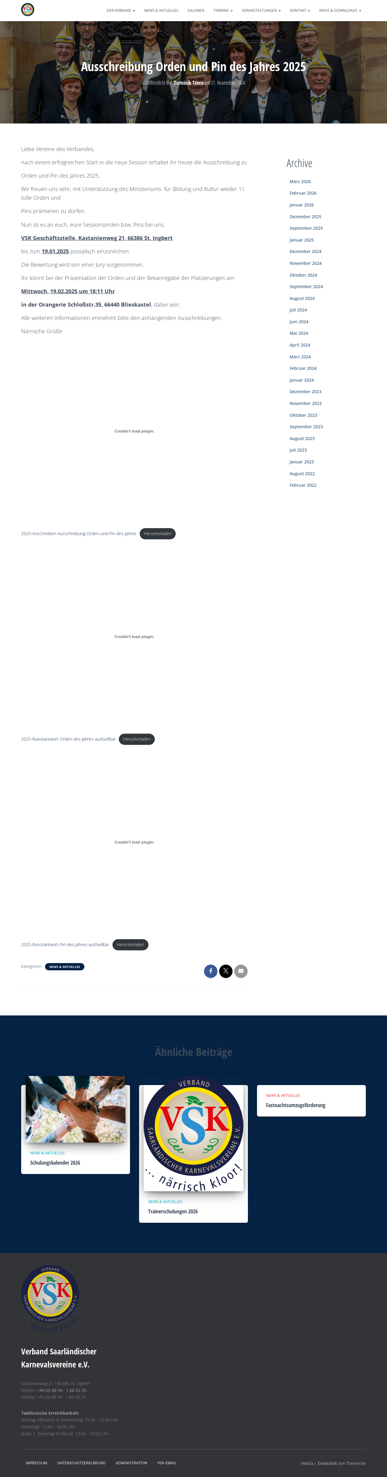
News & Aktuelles (161, 10)
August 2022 (302, 473)
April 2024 (300, 345)
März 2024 (300, 357)
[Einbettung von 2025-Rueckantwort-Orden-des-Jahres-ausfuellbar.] (134, 637)
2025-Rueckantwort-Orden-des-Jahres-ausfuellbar (68, 739)
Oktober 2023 (303, 415)
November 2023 (306, 403)
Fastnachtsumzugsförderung (295, 1105)
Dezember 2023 (305, 391)
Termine (223, 10)
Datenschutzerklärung (81, 1462)
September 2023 (306, 426)
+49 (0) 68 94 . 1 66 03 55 (61, 1390)
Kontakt (300, 10)
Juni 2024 (299, 321)
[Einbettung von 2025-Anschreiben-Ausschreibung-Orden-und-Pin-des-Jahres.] (134, 431)
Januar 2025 (302, 240)
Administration (131, 1462)
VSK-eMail (167, 1462)
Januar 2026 (302, 205)
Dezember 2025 (305, 216)
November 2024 (306, 263)
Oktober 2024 (303, 275)
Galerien (195, 10)
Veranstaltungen (261, 10)
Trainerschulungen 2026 (173, 1211)
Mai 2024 (299, 333)
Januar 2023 (302, 462)
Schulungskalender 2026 (55, 1162)
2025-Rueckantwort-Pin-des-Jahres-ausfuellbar (65, 945)
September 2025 (306, 228)
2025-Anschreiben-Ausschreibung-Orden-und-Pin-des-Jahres (78, 534)
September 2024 (306, 286)
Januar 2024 (302, 380)
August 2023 (302, 438)
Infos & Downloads (340, 10)
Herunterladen (157, 534)
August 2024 (302, 298)
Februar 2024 (303, 368)
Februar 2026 (303, 193)
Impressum (36, 1462)
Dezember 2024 (305, 251)
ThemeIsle (356, 1463)
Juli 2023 (298, 450)
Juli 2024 (298, 310)
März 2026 (300, 181)
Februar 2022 (303, 485)
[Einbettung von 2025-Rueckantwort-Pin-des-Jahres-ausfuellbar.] (134, 842)
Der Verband (121, 10)
